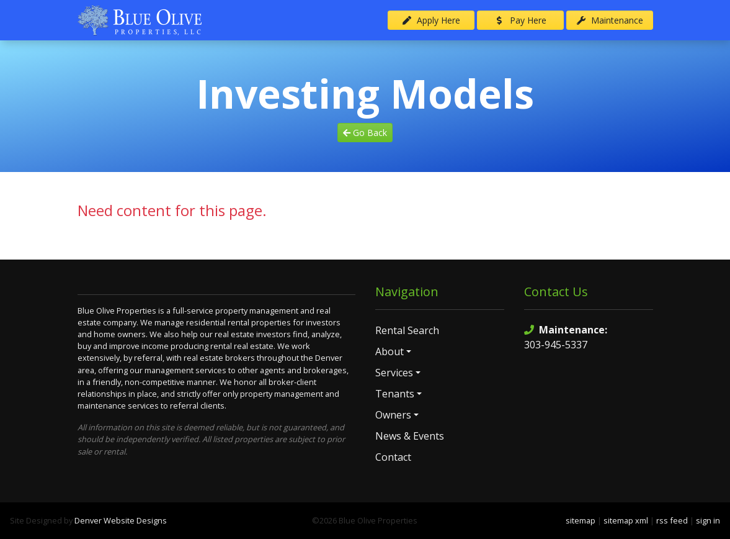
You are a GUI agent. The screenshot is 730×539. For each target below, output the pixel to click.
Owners (393, 415)
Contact (393, 457)
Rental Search (407, 330)
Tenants (394, 394)
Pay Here (520, 20)
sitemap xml (625, 520)
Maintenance (610, 20)
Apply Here (431, 20)
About (389, 351)
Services (394, 372)
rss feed (672, 520)
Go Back (365, 132)
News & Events (409, 436)
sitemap (580, 520)
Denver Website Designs (120, 520)
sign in (708, 520)
